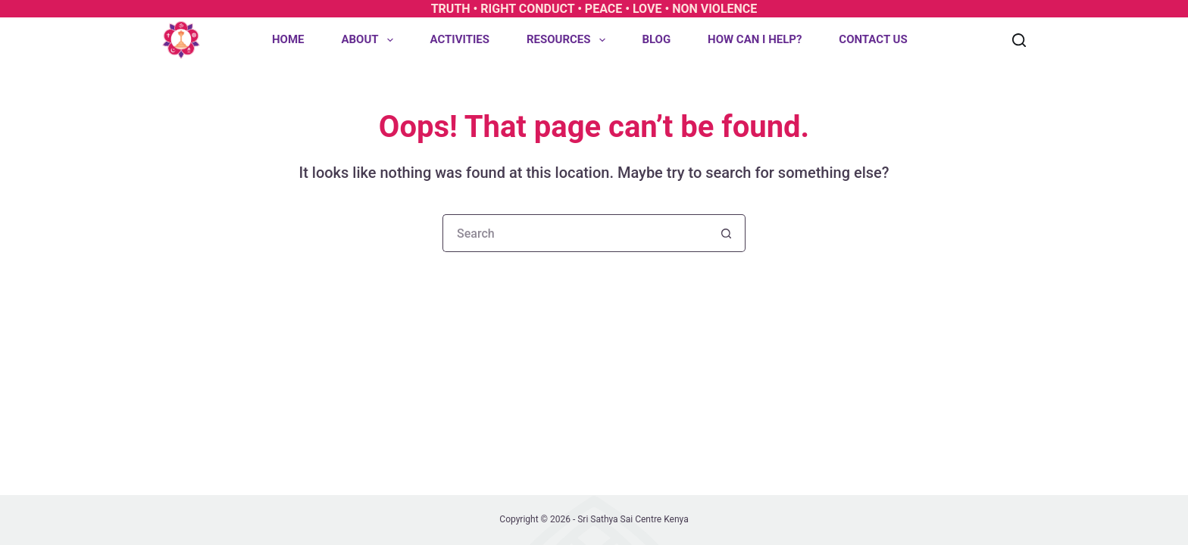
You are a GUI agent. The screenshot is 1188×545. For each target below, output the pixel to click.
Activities (459, 39)
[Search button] (727, 233)
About (370, 40)
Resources (569, 40)
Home (288, 39)
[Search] (1019, 40)
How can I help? (755, 39)
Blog (656, 39)
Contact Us (873, 39)
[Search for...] (575, 233)
